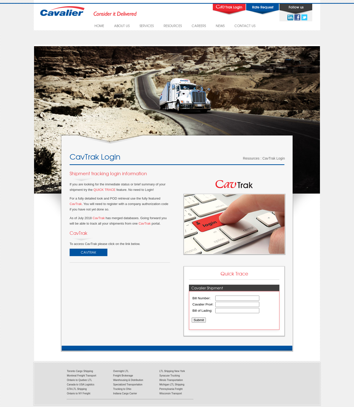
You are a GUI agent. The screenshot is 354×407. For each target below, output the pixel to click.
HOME (99, 25)
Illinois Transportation (171, 380)
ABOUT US (122, 25)
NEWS (220, 25)
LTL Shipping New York (172, 371)
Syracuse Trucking (169, 375)
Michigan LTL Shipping (171, 384)
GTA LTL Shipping (77, 389)
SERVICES (146, 25)
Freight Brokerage (123, 375)
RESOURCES (173, 25)
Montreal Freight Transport (81, 375)
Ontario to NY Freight (78, 393)
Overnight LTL (121, 371)
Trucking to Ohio (122, 389)
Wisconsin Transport (170, 393)
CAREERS (199, 25)
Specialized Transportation (127, 384)
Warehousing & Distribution (128, 380)
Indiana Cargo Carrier (125, 393)
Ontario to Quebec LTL (79, 380)
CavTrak (76, 204)
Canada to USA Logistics (80, 384)
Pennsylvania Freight (170, 389)
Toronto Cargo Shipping (80, 371)
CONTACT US (244, 25)
